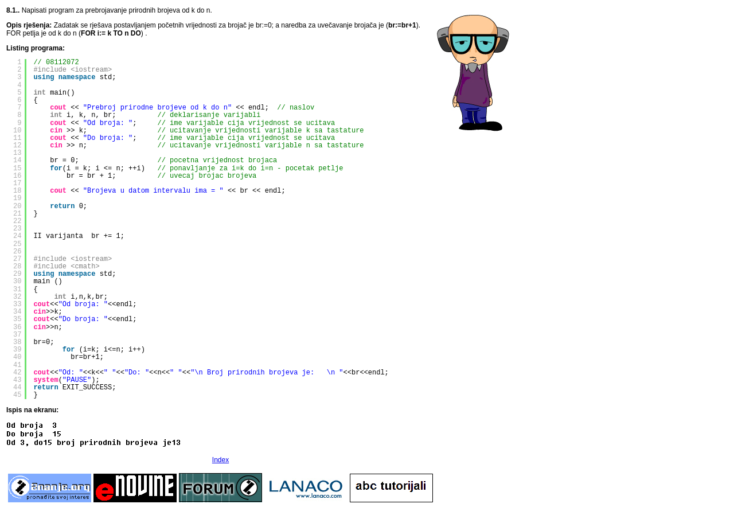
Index (220, 460)
